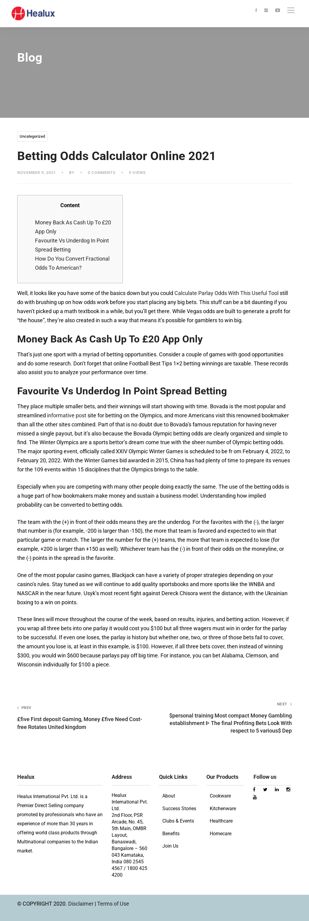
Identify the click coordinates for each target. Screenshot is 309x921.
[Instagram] (266, 11)
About (168, 796)
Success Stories (179, 808)
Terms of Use (113, 903)
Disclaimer (81, 903)
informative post (66, 415)
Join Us (170, 846)
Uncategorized (32, 136)
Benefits (171, 833)
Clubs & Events (178, 821)
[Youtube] (277, 11)
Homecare (220, 833)
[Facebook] (256, 11)
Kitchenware (223, 808)
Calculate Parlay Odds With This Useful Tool (226, 293)
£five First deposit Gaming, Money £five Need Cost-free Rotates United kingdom (80, 717)
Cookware (220, 796)
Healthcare (221, 821)
